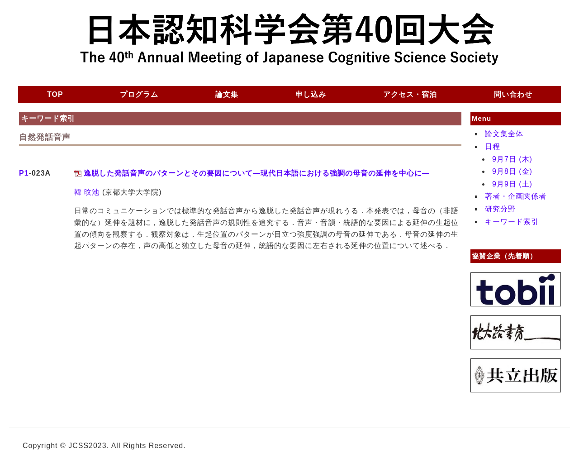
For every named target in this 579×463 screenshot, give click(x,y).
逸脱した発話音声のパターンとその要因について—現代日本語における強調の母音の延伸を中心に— (257, 173)
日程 (492, 146)
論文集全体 (504, 134)
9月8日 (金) (512, 171)
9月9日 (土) (512, 184)
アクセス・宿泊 (410, 94)
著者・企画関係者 (515, 196)
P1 (24, 173)
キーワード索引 (512, 221)
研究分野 (500, 209)
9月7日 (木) (512, 159)
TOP (55, 94)
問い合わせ (513, 94)
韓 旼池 (87, 192)
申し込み (310, 94)
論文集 (226, 94)
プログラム (139, 94)
